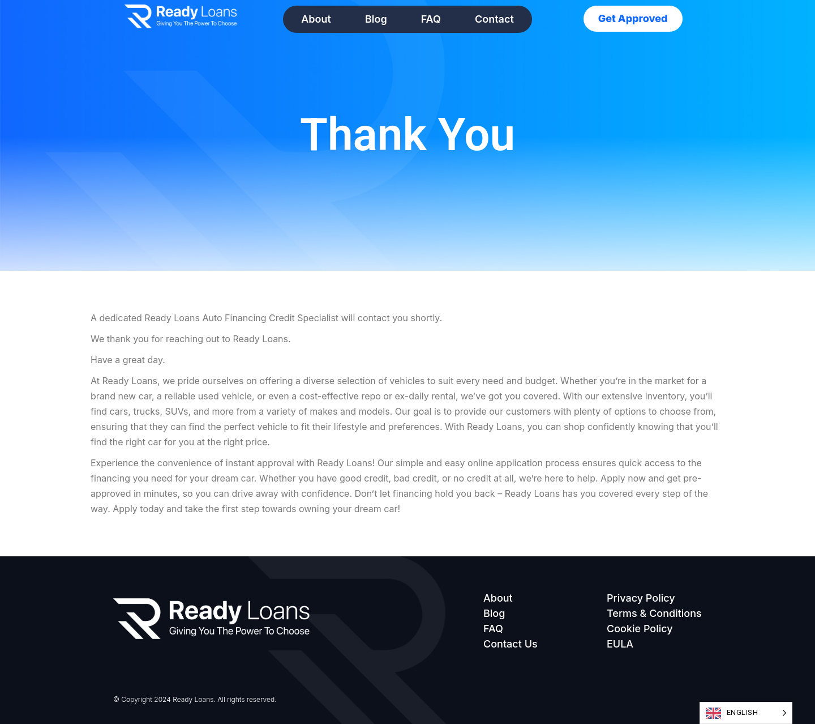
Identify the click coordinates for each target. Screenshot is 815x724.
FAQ (431, 19)
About (316, 19)
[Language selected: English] (746, 713)
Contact (494, 19)
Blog (376, 19)
